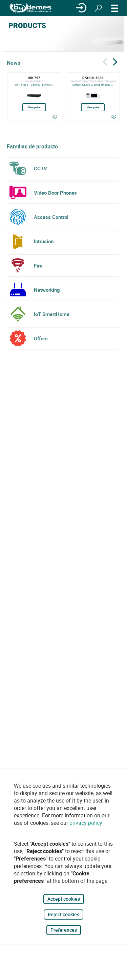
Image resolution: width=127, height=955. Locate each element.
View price (34, 107)
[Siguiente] (115, 60)
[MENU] (114, 8)
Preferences (63, 930)
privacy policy (85, 822)
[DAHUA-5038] (93, 96)
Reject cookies (63, 914)
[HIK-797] (34, 96)
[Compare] (55, 117)
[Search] (98, 8)
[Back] (105, 60)
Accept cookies (63, 899)
